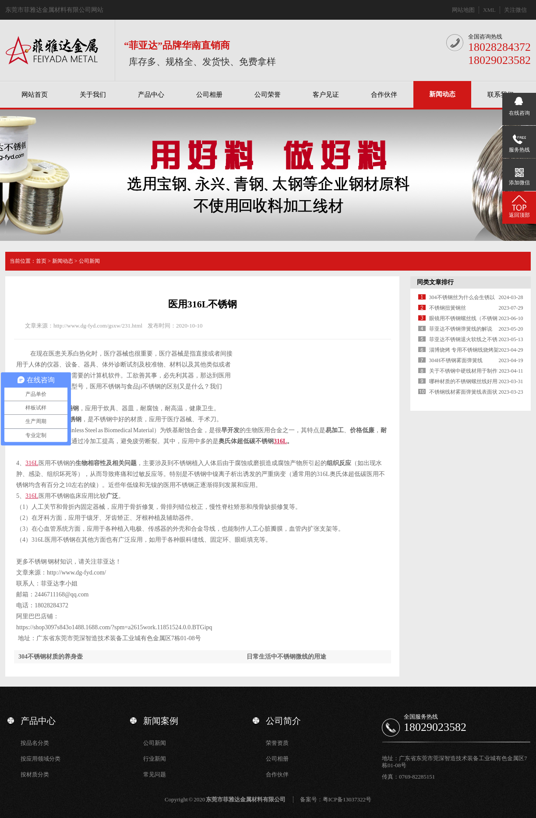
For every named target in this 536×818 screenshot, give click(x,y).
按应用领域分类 (40, 758)
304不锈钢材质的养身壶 (50, 656)
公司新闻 (89, 261)
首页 (41, 261)
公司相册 (209, 94)
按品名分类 (35, 743)
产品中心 (151, 94)
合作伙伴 (384, 94)
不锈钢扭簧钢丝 (447, 308)
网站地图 (463, 10)
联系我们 (500, 94)
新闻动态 (442, 94)
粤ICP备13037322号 (347, 799)
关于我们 (93, 94)
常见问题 (154, 774)
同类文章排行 (435, 282)
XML (489, 10)
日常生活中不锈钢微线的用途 (286, 656)
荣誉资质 (277, 743)
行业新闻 (154, 758)
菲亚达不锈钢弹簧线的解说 (460, 329)
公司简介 (283, 721)
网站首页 (34, 94)
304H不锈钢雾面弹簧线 (456, 360)
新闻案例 (160, 721)
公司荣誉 (267, 94)
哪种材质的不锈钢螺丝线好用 (463, 381)
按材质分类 (35, 774)
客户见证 (326, 94)
